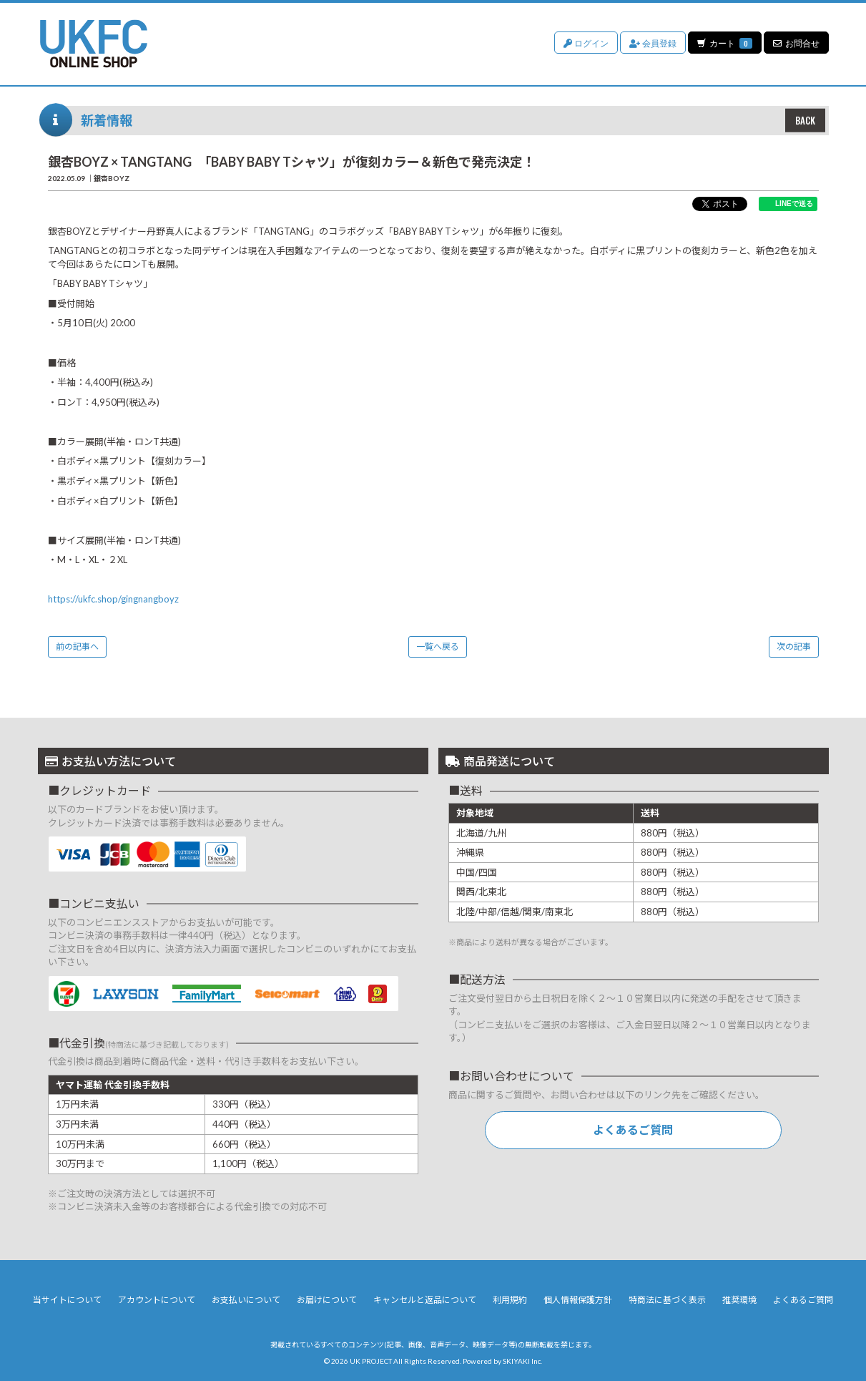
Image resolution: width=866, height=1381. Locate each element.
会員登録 (652, 42)
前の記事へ (77, 646)
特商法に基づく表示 (667, 1299)
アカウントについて (156, 1299)
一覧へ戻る (437, 646)
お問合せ (796, 42)
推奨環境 (739, 1299)
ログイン (585, 42)
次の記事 (794, 646)
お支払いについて (246, 1299)
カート (724, 42)
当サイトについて (67, 1299)
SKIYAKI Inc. (522, 1361)
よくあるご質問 (633, 1129)
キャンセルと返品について (424, 1299)
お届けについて (327, 1299)
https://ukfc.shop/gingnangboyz (113, 599)
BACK (805, 120)
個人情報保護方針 (577, 1299)
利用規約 (510, 1299)
